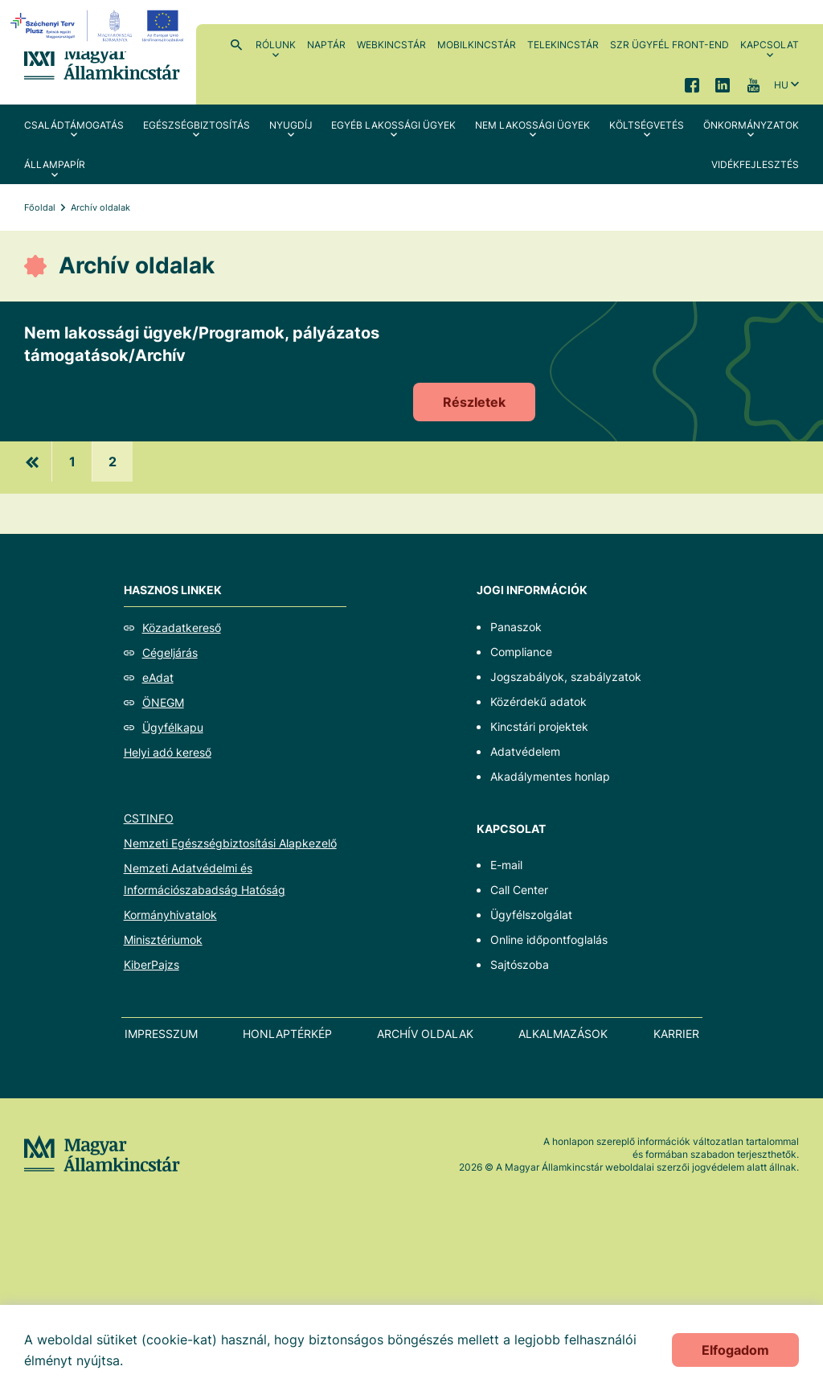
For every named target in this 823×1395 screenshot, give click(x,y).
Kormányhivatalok (170, 914)
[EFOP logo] (99, 25)
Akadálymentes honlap (550, 776)
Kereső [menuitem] (236, 44)
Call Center (519, 889)
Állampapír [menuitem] (54, 164)
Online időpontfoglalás (549, 939)
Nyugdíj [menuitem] (291, 125)
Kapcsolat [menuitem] (769, 45)
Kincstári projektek (539, 726)
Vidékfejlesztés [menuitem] (755, 164)
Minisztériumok (163, 939)
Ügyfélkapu (172, 727)
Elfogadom (735, 1350)
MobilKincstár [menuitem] (476, 45)
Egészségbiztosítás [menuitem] (196, 125)
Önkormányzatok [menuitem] (751, 125)
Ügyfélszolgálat (531, 914)
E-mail (506, 865)
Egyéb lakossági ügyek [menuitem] (393, 125)
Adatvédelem (525, 751)
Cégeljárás (170, 652)
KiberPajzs (151, 964)
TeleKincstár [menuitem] (563, 45)
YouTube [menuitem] (753, 84)
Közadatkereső (181, 627)
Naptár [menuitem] (326, 45)
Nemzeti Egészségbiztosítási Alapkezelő (230, 843)
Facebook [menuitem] (692, 84)
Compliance (521, 652)
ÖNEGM (163, 702)
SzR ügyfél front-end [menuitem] (669, 45)
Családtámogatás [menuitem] (74, 125)
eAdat (158, 677)
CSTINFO (149, 818)
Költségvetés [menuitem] (646, 125)
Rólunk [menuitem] (276, 45)
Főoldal (39, 207)
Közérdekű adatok (538, 701)
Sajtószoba (519, 964)
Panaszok (516, 627)
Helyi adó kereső (167, 752)
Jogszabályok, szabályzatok (565, 676)
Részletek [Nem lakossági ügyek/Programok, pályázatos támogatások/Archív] (474, 402)
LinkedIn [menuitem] (722, 84)
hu (781, 85)
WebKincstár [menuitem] (391, 45)
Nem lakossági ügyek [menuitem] (532, 125)
